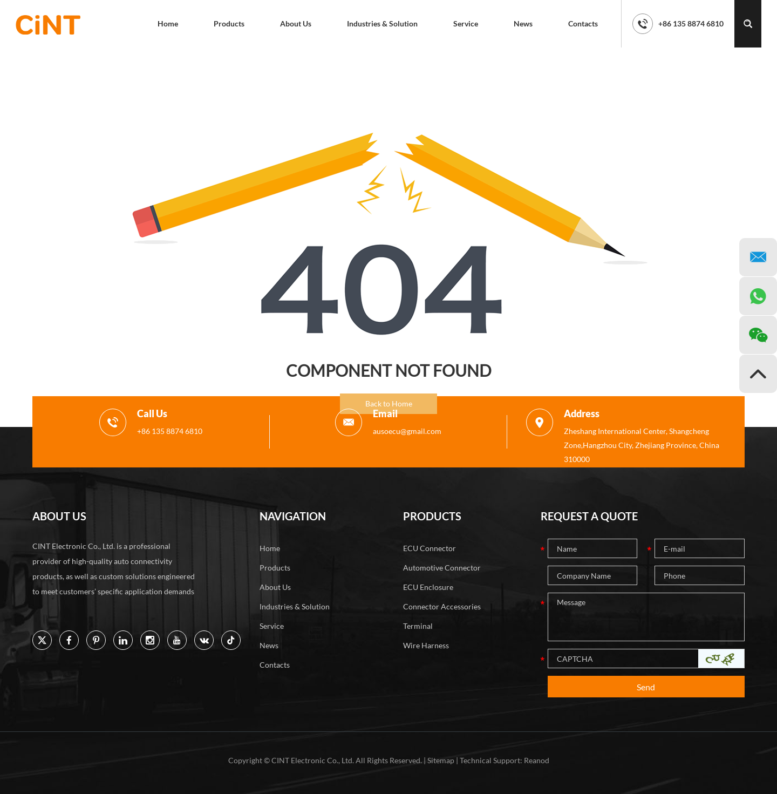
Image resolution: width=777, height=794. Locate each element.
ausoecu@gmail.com (407, 431)
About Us (295, 23)
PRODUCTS (432, 516)
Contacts (583, 23)
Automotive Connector (442, 567)
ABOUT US (59, 516)
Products (229, 23)
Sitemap (440, 760)
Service (465, 23)
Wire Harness (426, 645)
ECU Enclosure (428, 587)
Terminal (418, 625)
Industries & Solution (382, 23)
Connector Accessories (442, 606)
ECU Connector (429, 548)
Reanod (536, 760)
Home (168, 23)
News (523, 23)
